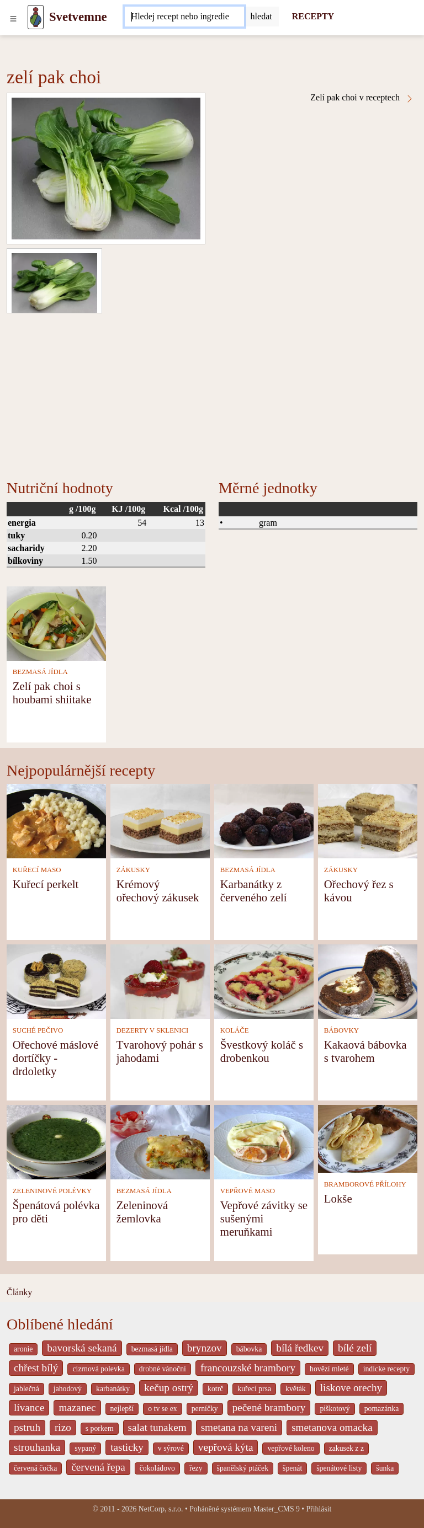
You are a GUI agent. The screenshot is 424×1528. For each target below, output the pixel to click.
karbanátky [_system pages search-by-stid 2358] (113, 1389)
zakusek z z (346, 1448)
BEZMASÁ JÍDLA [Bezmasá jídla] (40, 672)
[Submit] (261, 16)
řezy (196, 1468)
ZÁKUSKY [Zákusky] (133, 870)
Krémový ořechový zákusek (157, 891)
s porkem (100, 1428)
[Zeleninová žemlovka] (160, 1141)
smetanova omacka (332, 1427)
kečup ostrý (168, 1387)
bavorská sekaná (81, 1348)
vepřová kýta (225, 1447)
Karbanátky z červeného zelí (253, 891)
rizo (63, 1427)
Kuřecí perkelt (46, 884)
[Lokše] (367, 1138)
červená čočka (35, 1468)
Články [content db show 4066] (19, 1292)
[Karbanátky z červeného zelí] (264, 820)
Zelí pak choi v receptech (362, 98)
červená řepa (98, 1467)
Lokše (338, 1198)
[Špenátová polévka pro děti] (56, 1141)
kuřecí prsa (254, 1389)
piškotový (334, 1408)
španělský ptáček (243, 1468)
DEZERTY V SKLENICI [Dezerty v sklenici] (152, 1030)
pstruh (27, 1427)
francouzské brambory (247, 1368)
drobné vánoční (162, 1369)
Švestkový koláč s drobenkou (261, 1051)
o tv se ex (162, 1408)
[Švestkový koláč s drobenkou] (264, 981)
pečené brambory (269, 1407)
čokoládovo (157, 1468)
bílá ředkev (300, 1348)
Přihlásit (319, 1509)
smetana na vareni (239, 1427)
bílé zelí (355, 1348)
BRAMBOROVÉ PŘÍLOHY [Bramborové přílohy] (365, 1184)
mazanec (77, 1407)
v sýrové (171, 1448)
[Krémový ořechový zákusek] (160, 820)
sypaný (85, 1448)
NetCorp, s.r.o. (161, 1509)
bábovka (249, 1349)
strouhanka (37, 1447)
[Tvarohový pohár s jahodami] (160, 981)
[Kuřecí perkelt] (56, 820)
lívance (29, 1407)
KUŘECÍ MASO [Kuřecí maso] (37, 870)
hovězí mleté (329, 1369)
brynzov (204, 1348)
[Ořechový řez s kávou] (367, 820)
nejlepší (122, 1408)
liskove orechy (351, 1387)
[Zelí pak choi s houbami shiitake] (56, 622)
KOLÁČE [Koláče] (234, 1030)
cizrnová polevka (98, 1369)
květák (295, 1389)
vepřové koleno (290, 1448)
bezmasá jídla (152, 1349)
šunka (385, 1468)
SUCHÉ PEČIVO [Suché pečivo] (38, 1030)
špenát (292, 1468)
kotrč (215, 1389)
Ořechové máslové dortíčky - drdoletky (55, 1057)
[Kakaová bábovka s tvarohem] (367, 981)
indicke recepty (386, 1369)
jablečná (26, 1389)
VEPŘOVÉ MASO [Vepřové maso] (247, 1191)
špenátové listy (339, 1468)
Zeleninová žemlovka (142, 1212)
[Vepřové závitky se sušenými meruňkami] (264, 1141)
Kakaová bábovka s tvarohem (365, 1051)
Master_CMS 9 (276, 1509)
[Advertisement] (212, 396)
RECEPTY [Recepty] (313, 16)
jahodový (68, 1389)
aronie (23, 1349)
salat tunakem (157, 1427)
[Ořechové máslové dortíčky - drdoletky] (56, 981)
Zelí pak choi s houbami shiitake (52, 693)
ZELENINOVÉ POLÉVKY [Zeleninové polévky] (52, 1191)
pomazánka (381, 1408)
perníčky (205, 1408)
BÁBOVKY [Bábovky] (341, 1030)
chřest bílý (36, 1368)
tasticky (127, 1447)
